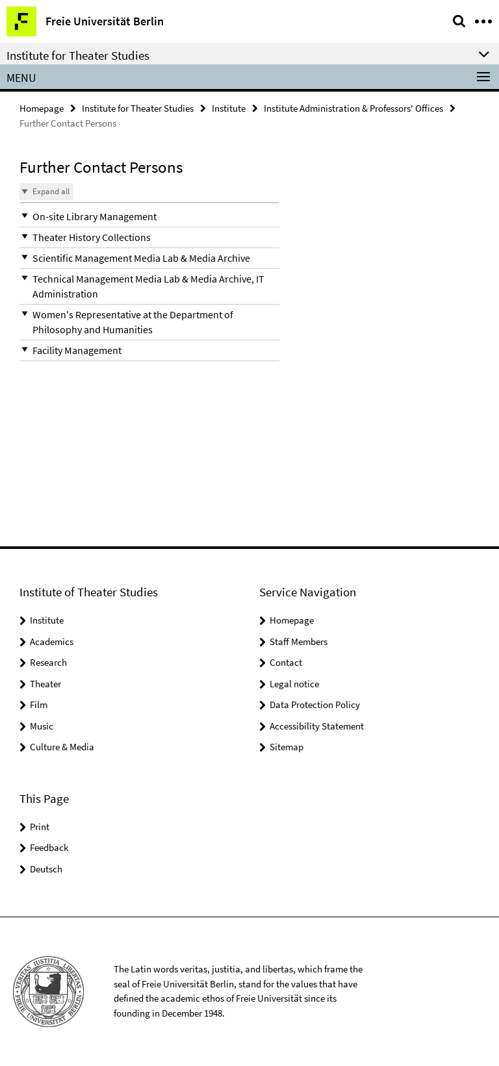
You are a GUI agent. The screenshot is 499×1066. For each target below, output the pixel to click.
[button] (149, 216)
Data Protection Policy (315, 704)
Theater (45, 684)
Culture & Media (62, 747)
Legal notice (294, 684)
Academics (51, 641)
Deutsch (46, 869)
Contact (286, 662)
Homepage (41, 108)
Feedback (49, 847)
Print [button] (39, 826)
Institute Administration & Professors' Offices (353, 108)
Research (48, 662)
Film (38, 704)
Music (41, 726)
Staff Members (298, 641)
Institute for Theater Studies (138, 108)
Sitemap (286, 747)
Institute (229, 108)
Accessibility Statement (317, 726)
